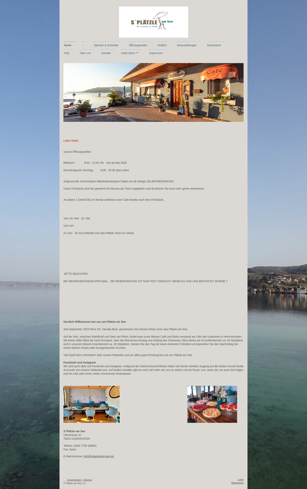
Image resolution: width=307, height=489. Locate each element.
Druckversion (72, 480)
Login (241, 479)
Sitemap (87, 480)
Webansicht (237, 483)
